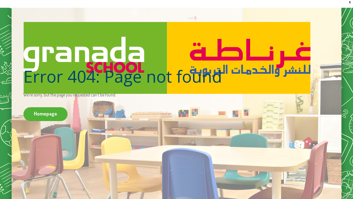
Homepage (45, 114)
